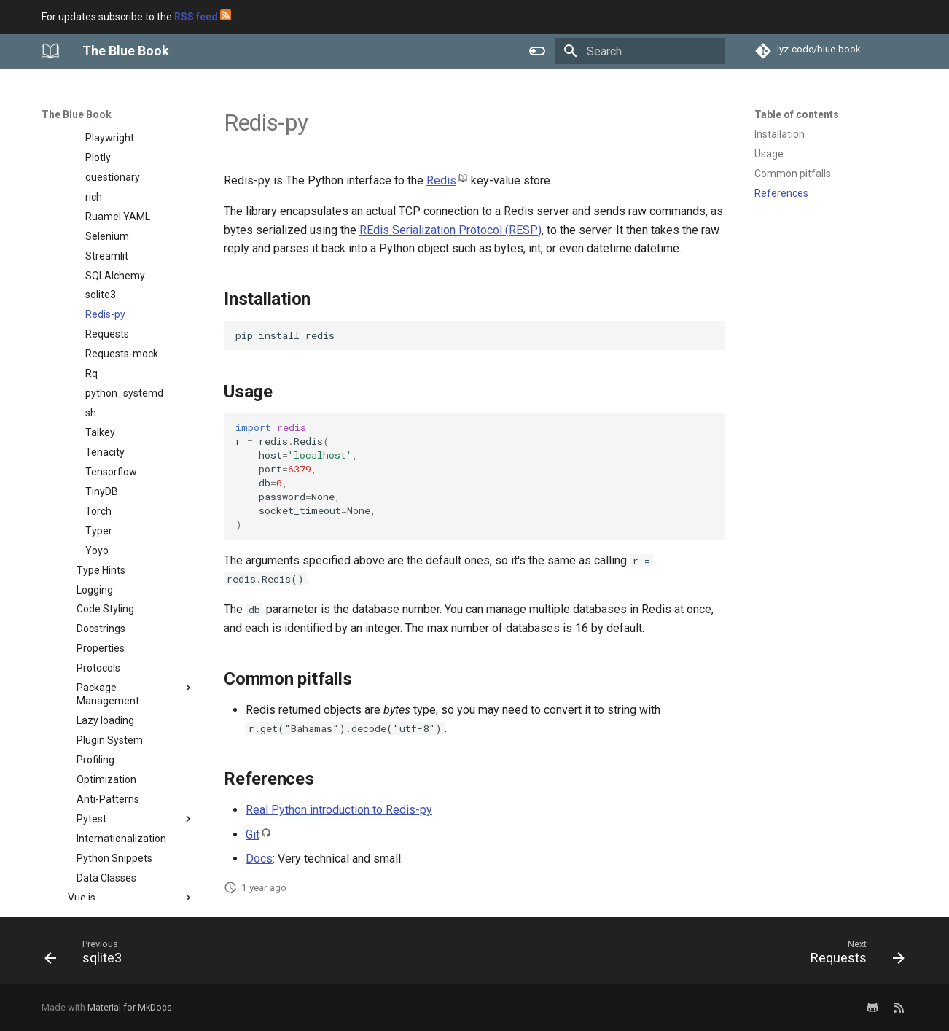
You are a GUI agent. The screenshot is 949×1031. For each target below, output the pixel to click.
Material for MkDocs (129, 1007)
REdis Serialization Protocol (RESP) (450, 230)
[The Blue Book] (50, 51)
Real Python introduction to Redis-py (339, 810)
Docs (259, 858)
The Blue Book (77, 114)
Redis (441, 180)
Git (252, 834)
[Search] (640, 51)
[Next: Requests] (852, 955)
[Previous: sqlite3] (88, 955)
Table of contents (796, 114)
